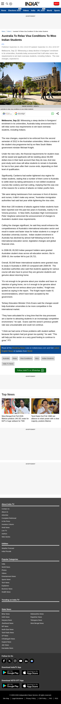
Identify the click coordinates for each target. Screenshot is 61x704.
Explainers (5, 586)
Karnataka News (7, 648)
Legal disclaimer (17, 698)
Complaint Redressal (9, 518)
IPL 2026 (41, 10)
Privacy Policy (31, 698)
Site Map (6, 698)
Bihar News (6, 614)
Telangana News (36, 620)
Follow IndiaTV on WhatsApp (30, 370)
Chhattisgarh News (8, 639)
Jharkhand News (7, 623)
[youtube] (20, 661)
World (49, 10)
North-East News (8, 629)
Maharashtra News (37, 614)
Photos (4, 570)
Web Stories (6, 537)
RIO (50, 698)
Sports (57, 10)
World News (6, 567)
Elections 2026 (14, 10)
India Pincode (6, 551)
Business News (7, 589)
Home (3, 10)
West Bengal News (37, 623)
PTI (3, 44)
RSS (56, 698)
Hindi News (6, 527)
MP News (5, 626)
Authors (4, 534)
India (33, 10)
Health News (6, 592)
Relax (15, 358)
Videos (26, 10)
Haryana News (7, 620)
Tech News (5, 582)
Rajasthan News (36, 617)
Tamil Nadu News (8, 632)
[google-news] (32, 661)
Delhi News (6, 617)
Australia (6, 358)
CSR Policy (42, 698)
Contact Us (5, 509)
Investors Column (8, 524)
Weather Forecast (8, 548)
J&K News (5, 645)
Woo (37, 358)
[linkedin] (26, 661)
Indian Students (48, 358)
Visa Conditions (26, 358)
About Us (5, 512)
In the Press (6, 521)
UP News (5, 636)
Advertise (5, 515)
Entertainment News (9, 576)
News (3, 31)
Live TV (4, 530)
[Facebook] (4, 661)
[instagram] (15, 661)
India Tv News (8, 364)
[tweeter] (9, 661)
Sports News (6, 579)
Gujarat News (6, 642)
